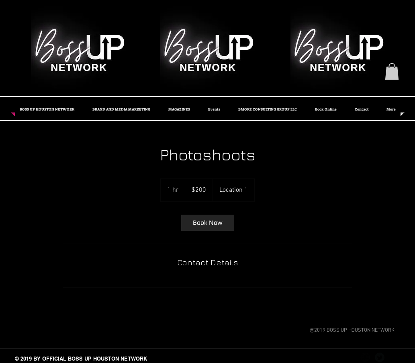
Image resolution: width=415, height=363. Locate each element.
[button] (392, 71)
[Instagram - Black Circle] (394, 357)
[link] (207, 223)
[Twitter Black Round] (379, 357)
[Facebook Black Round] (365, 357)
